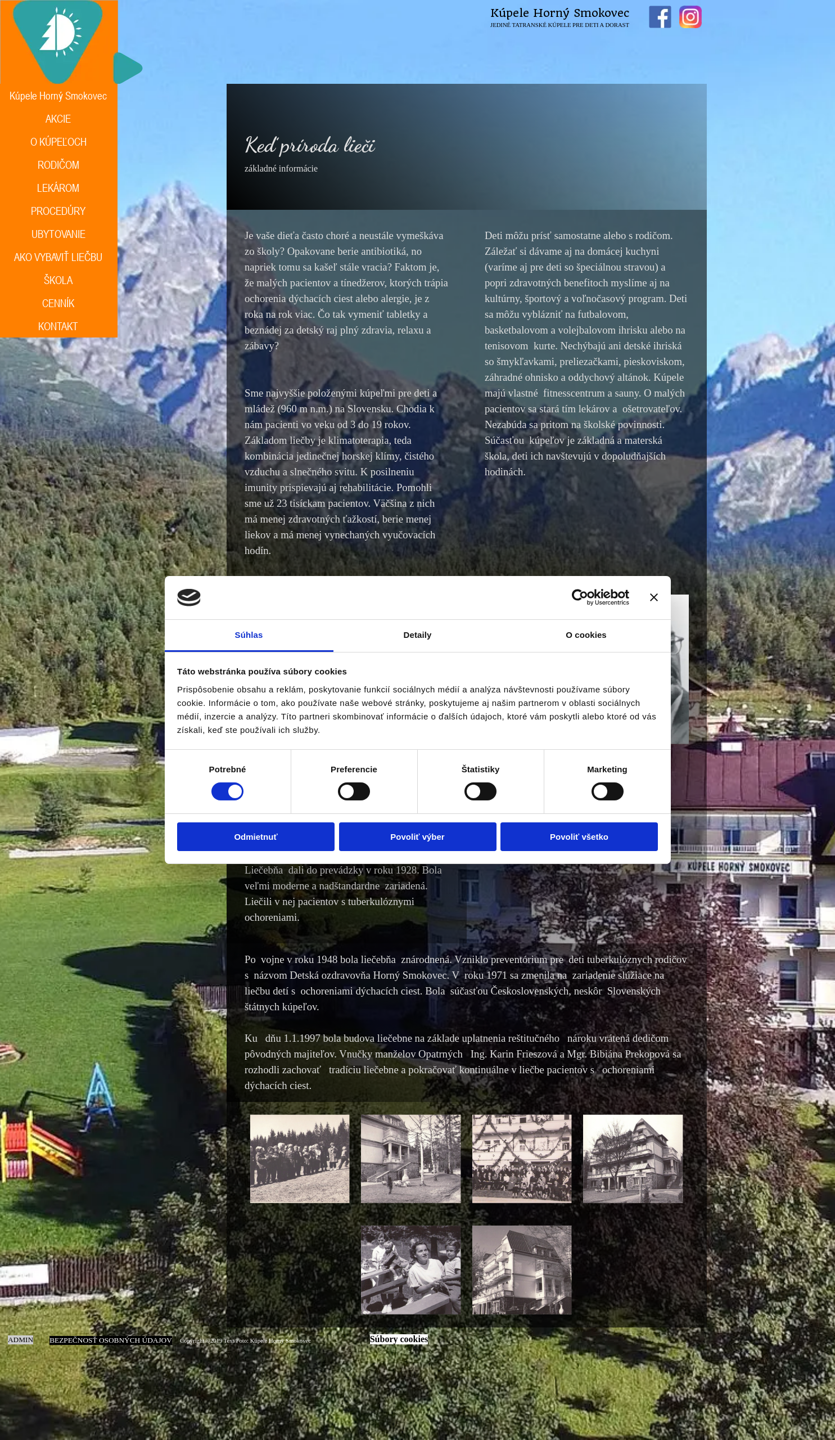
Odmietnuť (255, 837)
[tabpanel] (467, 147)
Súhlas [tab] (249, 635)
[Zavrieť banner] (654, 597)
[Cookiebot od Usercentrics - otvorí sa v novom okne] (580, 597)
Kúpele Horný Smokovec (559, 13)
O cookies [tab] (586, 635)
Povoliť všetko (579, 837)
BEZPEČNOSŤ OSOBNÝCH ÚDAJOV (110, 1340)
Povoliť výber (417, 837)
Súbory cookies (399, 1339)
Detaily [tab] (418, 635)
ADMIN (20, 1339)
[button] (300, 1159)
